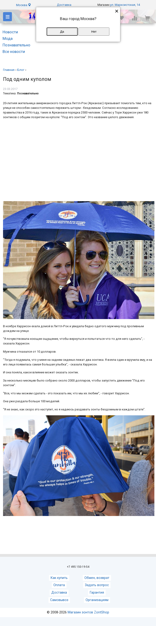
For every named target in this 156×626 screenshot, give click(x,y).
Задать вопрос (97, 585)
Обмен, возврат (96, 578)
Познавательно (16, 45)
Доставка (64, 5)
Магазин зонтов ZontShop (88, 612)
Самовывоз (59, 600)
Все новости (14, 51)
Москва (23, 5)
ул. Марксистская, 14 (125, 5)
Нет (94, 31)
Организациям (97, 600)
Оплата (59, 585)
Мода (8, 38)
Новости (10, 32)
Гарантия (97, 593)
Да (62, 31)
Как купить (59, 578)
